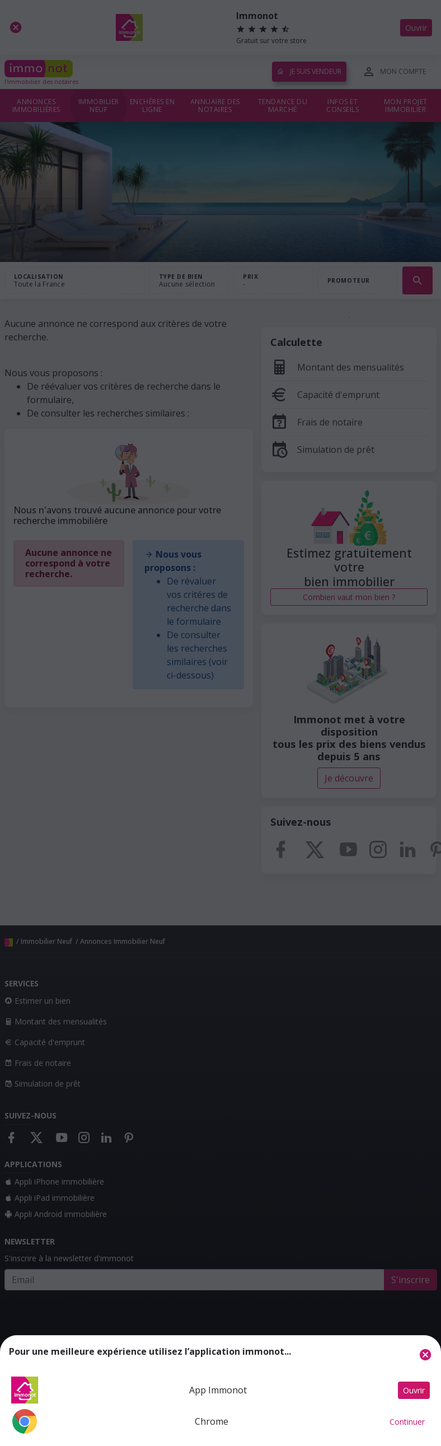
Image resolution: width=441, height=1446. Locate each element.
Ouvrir (414, 1390)
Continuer (407, 1421)
